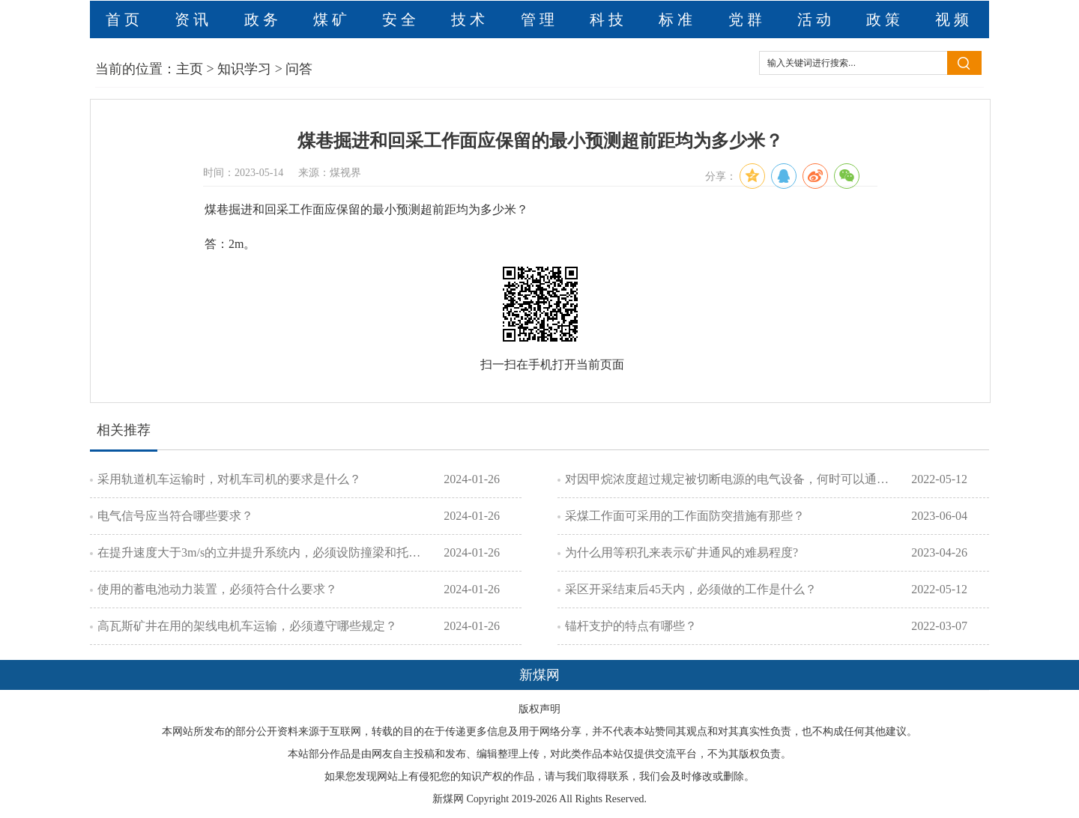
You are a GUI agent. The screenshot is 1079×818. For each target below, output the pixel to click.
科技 (608, 19)
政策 (885, 19)
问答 (298, 68)
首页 (124, 19)
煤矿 (332, 19)
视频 (954, 19)
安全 (401, 19)
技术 (470, 19)
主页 (189, 68)
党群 (747, 19)
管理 (539, 19)
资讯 (193, 19)
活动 (816, 19)
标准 (677, 19)
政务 (263, 19)
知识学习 (244, 68)
